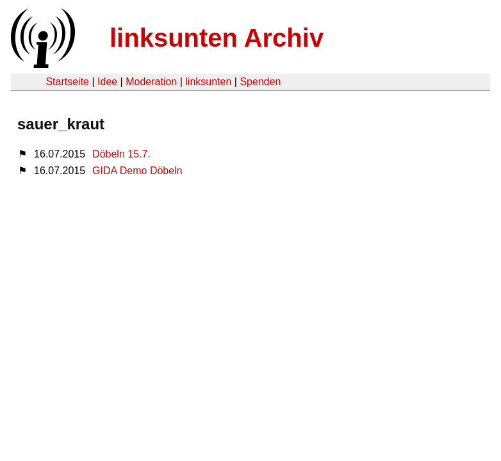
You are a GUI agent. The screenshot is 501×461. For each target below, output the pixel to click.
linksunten (208, 81)
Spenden (260, 81)
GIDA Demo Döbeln (137, 170)
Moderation (151, 81)
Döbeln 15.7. (121, 154)
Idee (107, 81)
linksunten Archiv (217, 38)
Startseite (67, 81)
